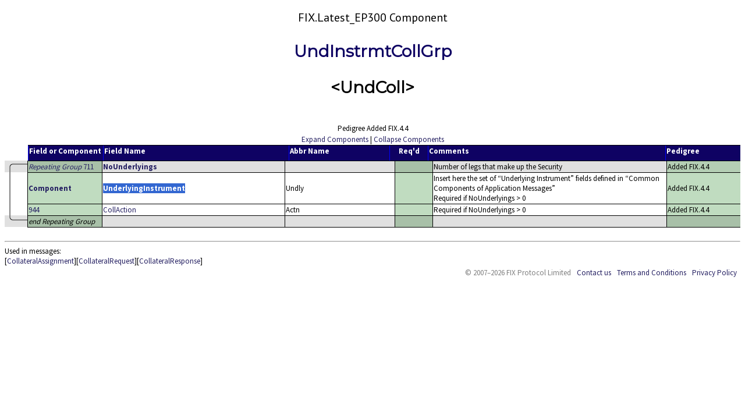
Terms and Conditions (651, 273)
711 (61, 167)
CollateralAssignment (40, 261)
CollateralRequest (106, 261)
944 (34, 210)
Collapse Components (409, 139)
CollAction (119, 210)
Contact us (594, 273)
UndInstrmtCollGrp (373, 51)
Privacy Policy (714, 273)
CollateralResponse (169, 261)
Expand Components (334, 139)
